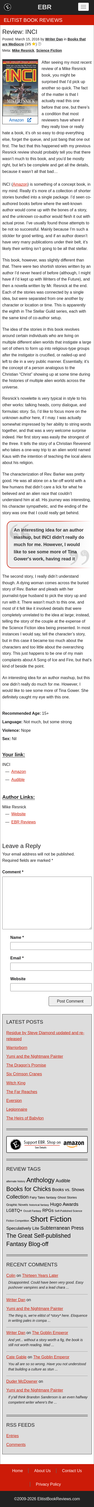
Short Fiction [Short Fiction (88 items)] (51, 1219)
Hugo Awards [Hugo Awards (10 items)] (64, 1204)
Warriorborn (16, 1047)
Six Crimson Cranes (24, 1074)
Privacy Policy (48, 1484)
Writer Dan (15, 1300)
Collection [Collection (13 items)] (17, 1197)
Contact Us (72, 1471)
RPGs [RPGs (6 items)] (48, 1210)
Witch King (15, 1083)
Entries (12, 1436)
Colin (10, 1275)
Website (18, 814)
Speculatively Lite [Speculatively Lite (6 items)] (22, 1228)
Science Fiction (49, 50)
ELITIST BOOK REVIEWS (33, 20)
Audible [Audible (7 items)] (63, 1180)
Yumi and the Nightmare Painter (34, 1056)
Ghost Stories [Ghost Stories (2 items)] (67, 1197)
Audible (18, 779)
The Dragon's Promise (26, 1065)
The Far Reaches (21, 1092)
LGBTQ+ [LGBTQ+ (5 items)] (14, 1210)
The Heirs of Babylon (25, 1118)
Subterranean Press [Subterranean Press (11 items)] (62, 1228)
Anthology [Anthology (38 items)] (40, 1180)
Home (17, 1471)
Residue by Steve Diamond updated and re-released (45, 1036)
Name (17, 937)
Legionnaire (16, 1109)
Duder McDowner (21, 1381)
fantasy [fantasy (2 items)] (51, 1197)
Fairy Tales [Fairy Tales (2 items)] (37, 1197)
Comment (12, 872)
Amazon (20, 120)
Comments (16, 1445)
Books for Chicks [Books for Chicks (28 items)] (28, 1189)
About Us (42, 1471)
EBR (45, 7)
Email (17, 958)
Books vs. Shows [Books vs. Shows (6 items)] (68, 1189)
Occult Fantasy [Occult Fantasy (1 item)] (32, 1210)
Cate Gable (16, 1357)
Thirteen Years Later (40, 1275)
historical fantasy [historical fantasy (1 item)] (39, 1204)
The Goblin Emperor (50, 1333)
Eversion (14, 1100)
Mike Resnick (23, 50)
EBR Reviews (23, 822)
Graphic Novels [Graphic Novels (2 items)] (17, 1205)
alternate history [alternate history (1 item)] (15, 1181)
